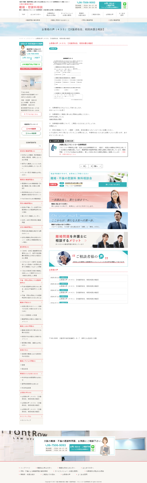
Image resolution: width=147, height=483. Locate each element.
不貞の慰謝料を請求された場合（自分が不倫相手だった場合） (31, 287)
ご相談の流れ (95, 14)
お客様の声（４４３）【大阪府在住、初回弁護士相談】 (79, 288)
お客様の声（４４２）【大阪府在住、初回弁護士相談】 (79, 294)
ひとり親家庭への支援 (29, 313)
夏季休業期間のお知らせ (30, 382)
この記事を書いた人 (57, 141)
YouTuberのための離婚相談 (31, 197)
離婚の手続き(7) (25, 301)
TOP (23, 14)
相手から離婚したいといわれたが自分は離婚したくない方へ (31, 164)
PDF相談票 (31, 127)
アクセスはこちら (31, 112)
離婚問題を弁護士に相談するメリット (31, 319)
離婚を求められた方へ (67, 466)
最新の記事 (70, 141)
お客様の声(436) (25, 391)
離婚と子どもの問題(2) (28, 359)
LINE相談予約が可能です (31, 63)
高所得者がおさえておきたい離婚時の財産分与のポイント (31, 192)
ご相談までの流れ (48, 473)
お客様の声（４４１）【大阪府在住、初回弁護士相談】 (79, 301)
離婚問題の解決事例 (33, 20)
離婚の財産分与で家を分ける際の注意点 (31, 330)
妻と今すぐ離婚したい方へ (31, 214)
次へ (102, 166)
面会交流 (25, 367)
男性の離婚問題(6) (26, 202)
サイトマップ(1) (25, 415)
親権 (23, 363)
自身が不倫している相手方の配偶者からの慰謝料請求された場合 (31, 208)
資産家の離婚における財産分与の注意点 (31, 353)
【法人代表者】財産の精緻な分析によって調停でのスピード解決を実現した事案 (31, 271)
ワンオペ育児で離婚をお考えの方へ (31, 172)
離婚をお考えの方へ (45, 466)
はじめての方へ (36, 14)
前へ (74, 166)
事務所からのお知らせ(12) (29, 372)
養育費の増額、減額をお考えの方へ (31, 342)
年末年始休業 (26, 386)
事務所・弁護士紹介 (82, 14)
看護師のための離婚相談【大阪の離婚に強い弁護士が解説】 (31, 184)
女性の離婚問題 (115, 20)
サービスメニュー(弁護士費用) (67, 14)
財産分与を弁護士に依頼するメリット (31, 336)
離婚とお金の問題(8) (27, 324)
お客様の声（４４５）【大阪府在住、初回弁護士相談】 (79, 282)
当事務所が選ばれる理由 (51, 14)
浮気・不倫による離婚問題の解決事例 (34, 469)
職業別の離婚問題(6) (27, 178)
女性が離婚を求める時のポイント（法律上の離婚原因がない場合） (31, 238)
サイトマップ (26, 418)
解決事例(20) (24, 245)
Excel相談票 (31, 131)
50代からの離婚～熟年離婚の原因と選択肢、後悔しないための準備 (32, 156)
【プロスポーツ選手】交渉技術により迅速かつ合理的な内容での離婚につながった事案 (31, 263)
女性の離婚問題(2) (26, 225)
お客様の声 (109, 14)
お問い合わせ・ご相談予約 (110, 5)
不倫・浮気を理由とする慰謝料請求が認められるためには (31, 295)
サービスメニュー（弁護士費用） (67, 469)
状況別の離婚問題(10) (27, 149)
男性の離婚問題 (87, 20)
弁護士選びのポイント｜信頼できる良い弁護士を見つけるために (31, 307)
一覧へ (89, 166)
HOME (21, 38)
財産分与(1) (24, 348)
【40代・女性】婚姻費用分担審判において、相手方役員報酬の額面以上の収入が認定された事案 (32, 252)
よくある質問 (122, 14)
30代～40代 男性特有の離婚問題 (31, 220)
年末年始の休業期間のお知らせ (31, 377)
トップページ (25, 466)
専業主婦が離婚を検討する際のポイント (31, 231)
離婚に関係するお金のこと (60, 20)
